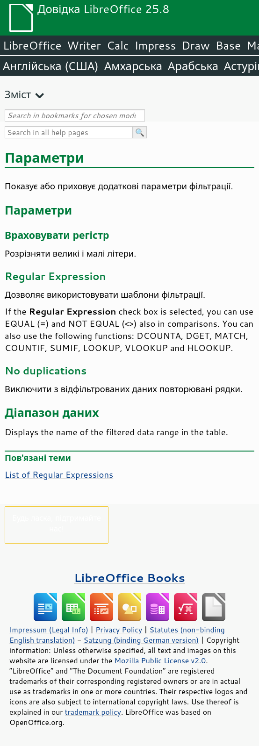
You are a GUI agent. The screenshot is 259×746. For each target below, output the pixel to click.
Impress (155, 45)
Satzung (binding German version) (141, 640)
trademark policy (93, 712)
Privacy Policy (118, 629)
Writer (84, 45)
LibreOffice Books (129, 577)
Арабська (193, 66)
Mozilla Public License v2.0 (160, 660)
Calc (118, 45)
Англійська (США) (51, 66)
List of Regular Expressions (59, 474)
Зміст (18, 94)
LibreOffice (32, 45)
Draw (195, 45)
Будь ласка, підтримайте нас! (56, 523)
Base (228, 45)
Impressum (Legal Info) (48, 629)
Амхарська (133, 66)
